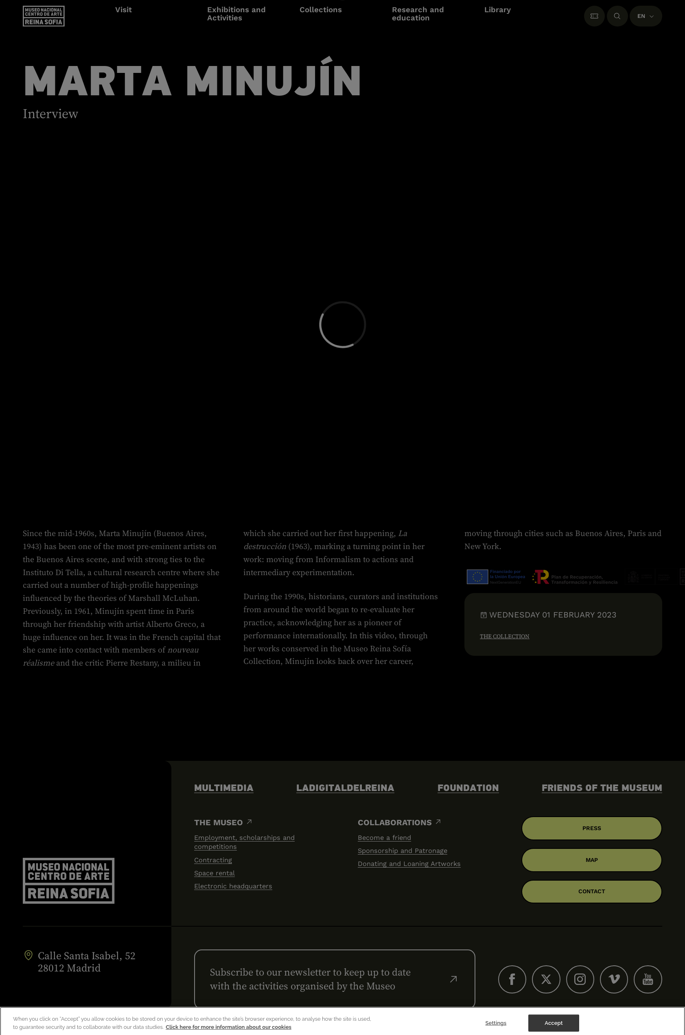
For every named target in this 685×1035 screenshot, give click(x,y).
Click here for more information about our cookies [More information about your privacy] (228, 1031)
